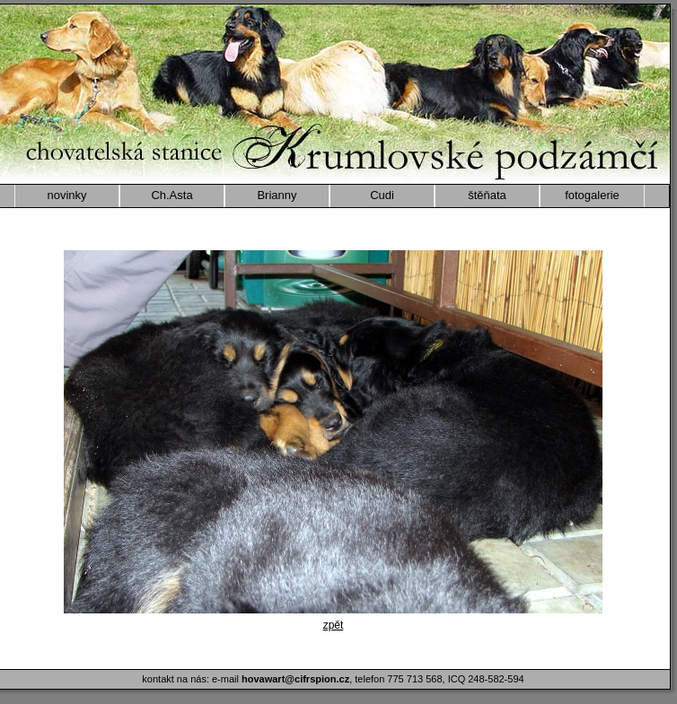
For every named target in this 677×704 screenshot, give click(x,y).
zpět (333, 625)
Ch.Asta (171, 195)
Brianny (276, 195)
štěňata (487, 195)
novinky (66, 195)
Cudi (382, 195)
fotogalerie (592, 195)
